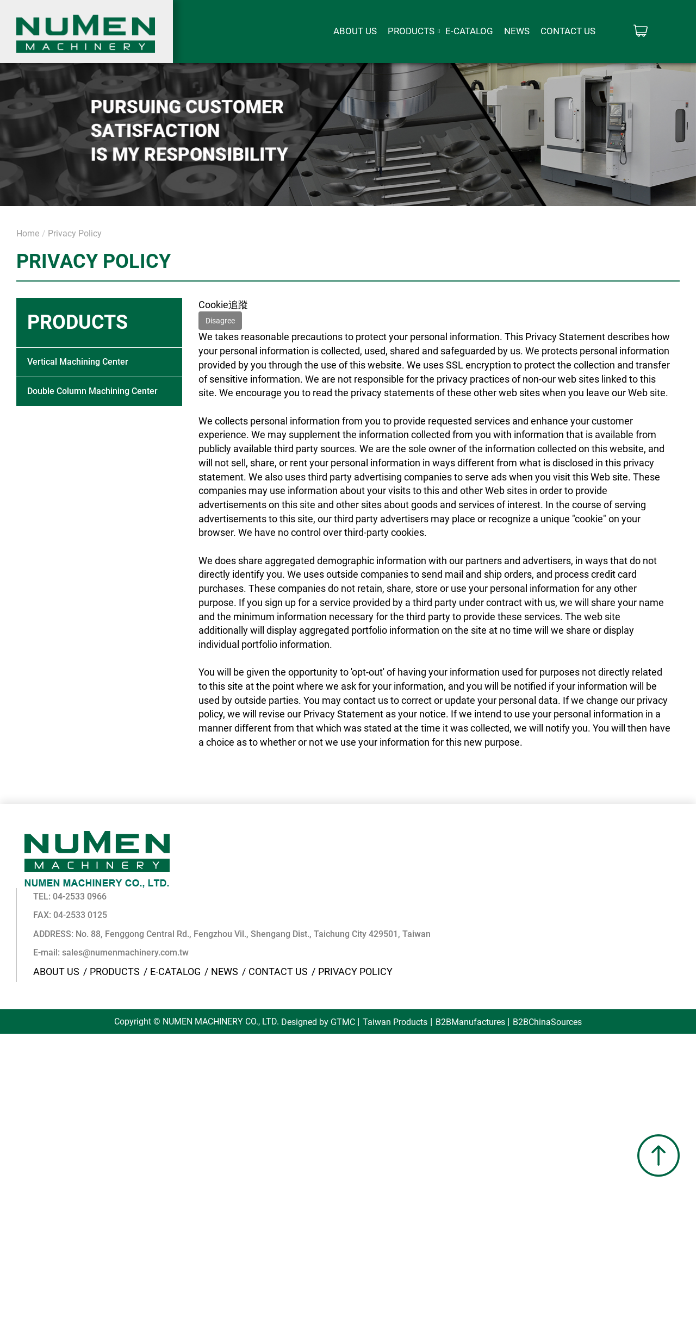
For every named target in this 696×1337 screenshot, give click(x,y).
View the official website (109, 1109)
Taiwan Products (395, 965)
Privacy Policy (75, 233)
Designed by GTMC (318, 965)
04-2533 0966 (245, 839)
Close (12, 983)
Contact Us (567, 31)
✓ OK (348, 1329)
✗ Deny (16, 1025)
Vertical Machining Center (77, 362)
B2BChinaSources (547, 965)
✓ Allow (17, 1011)
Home (27, 233)
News (517, 31)
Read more (27, 1109)
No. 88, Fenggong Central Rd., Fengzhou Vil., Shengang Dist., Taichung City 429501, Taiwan (418, 876)
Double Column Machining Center (92, 391)
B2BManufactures (470, 965)
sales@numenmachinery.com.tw (291, 895)
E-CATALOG (469, 31)
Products (411, 31)
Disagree (220, 320)
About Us (355, 31)
